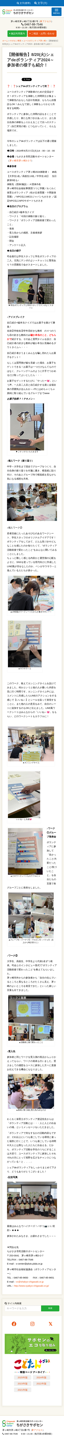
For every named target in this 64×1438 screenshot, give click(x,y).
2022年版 (41, 1383)
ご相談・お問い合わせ (42, 33)
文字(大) (40, 3)
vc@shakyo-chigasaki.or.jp (30, 1281)
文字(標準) (24, 3)
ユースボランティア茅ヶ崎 (34, 41)
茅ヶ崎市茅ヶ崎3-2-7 (20, 160)
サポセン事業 (15, 41)
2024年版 (41, 1377)
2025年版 (22, 1377)
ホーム (5, 41)
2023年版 (22, 1383)
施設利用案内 (17, 33)
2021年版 (22, 1389)
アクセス (45, 21)
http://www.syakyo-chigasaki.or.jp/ (31, 1285)
